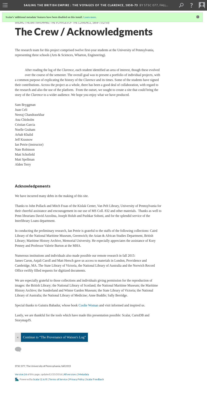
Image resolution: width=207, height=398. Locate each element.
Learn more (89, 17)
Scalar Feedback (95, 379)
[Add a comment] (20, 349)
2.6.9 (44, 379)
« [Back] (18, 337)
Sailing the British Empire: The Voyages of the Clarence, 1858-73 (58, 22)
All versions (70, 374)
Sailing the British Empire (81, 5)
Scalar (36, 379)
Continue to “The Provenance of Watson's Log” (54, 337)
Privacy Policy (76, 379)
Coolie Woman (88, 305)
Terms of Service (58, 379)
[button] (191, 5)
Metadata (83, 374)
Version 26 (21, 374)
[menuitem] (5, 5)
